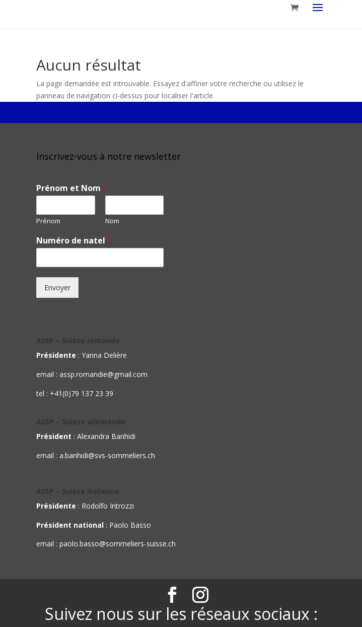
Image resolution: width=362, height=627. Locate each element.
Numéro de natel (74, 240)
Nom (112, 221)
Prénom (48, 221)
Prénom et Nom (71, 188)
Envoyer (57, 287)
